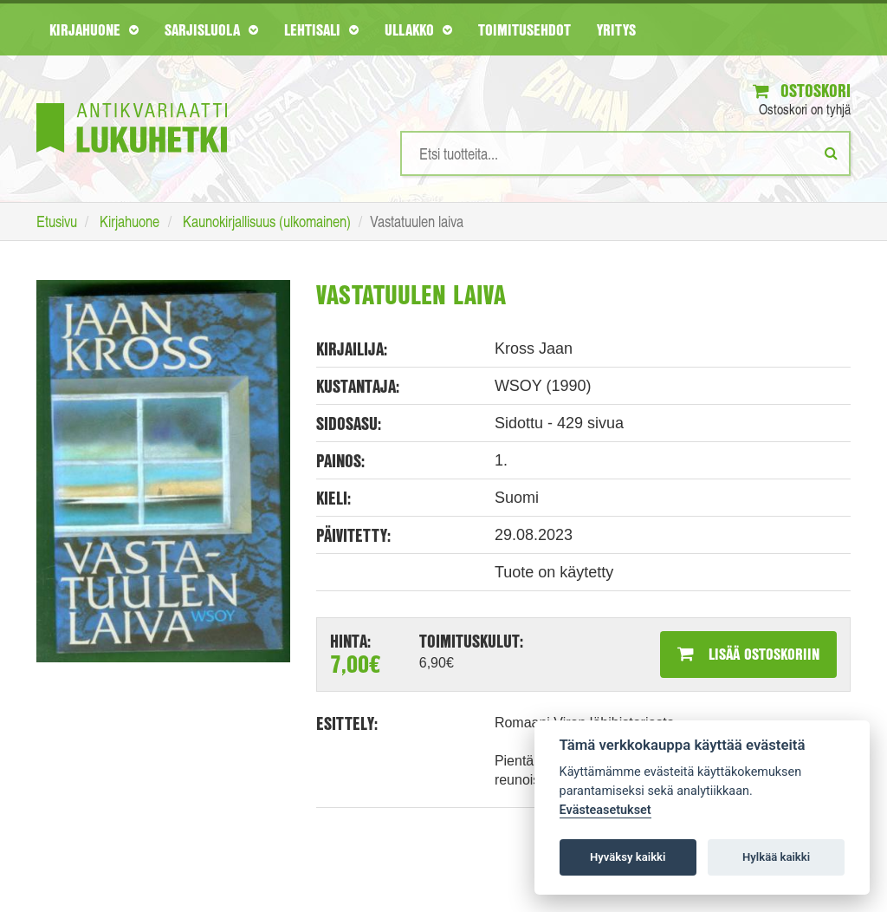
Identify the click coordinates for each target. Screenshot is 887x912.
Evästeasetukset (605, 810)
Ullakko (418, 29)
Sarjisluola (211, 29)
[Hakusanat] (625, 153)
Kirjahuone (94, 29)
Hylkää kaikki (776, 856)
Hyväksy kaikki (627, 856)
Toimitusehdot (524, 29)
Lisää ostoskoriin (748, 653)
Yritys (616, 29)
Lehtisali (321, 29)
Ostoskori (802, 90)
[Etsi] (831, 152)
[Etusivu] (131, 102)
